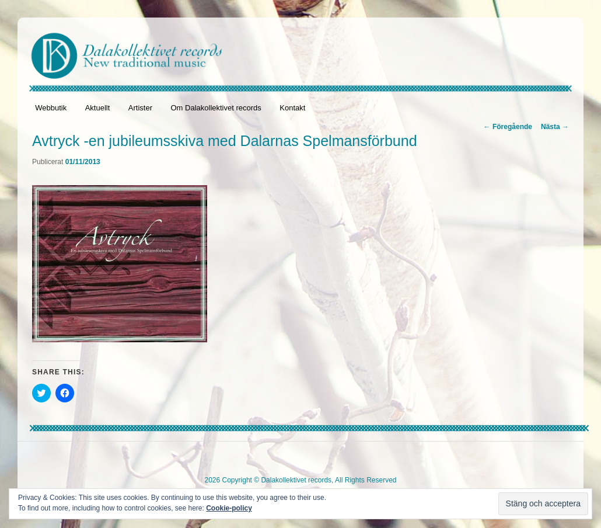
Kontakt (292, 107)
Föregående (508, 127)
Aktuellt (97, 107)
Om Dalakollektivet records (215, 107)
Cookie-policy (229, 508)
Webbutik (51, 107)
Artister (140, 107)
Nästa (555, 127)
